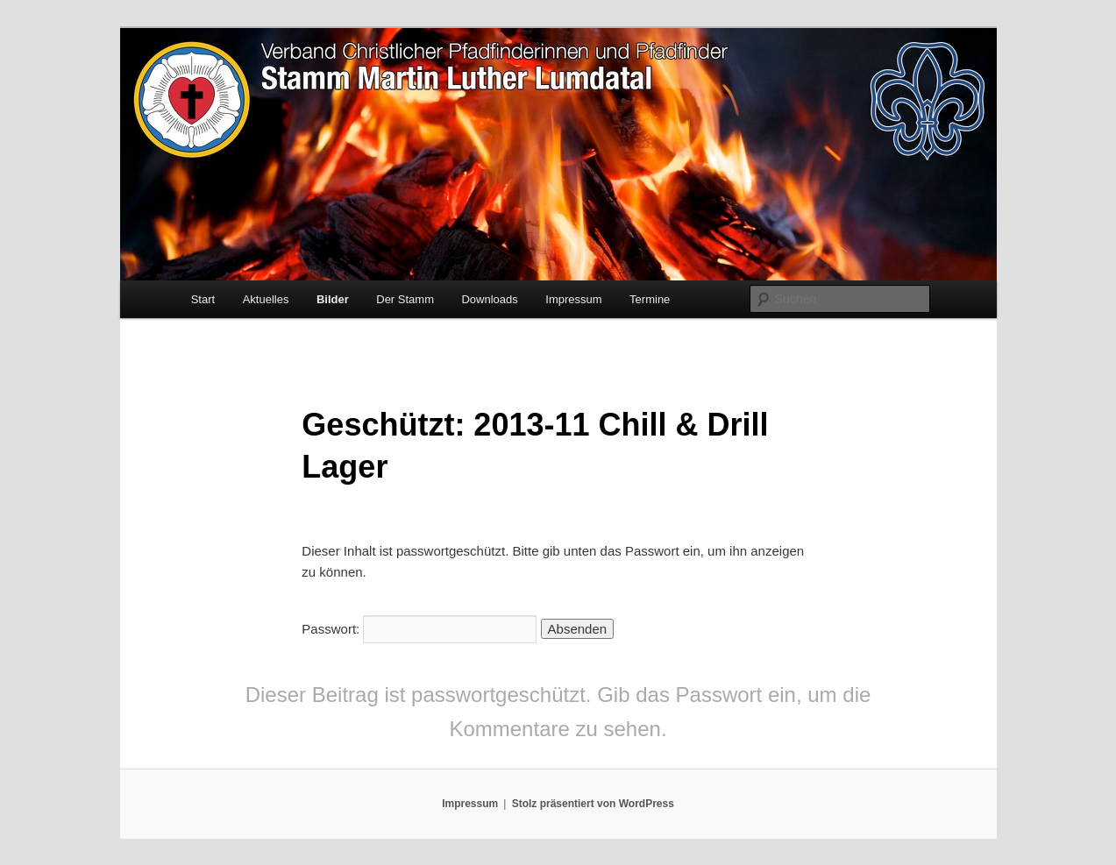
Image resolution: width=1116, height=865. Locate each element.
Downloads (489, 299)
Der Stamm (405, 299)
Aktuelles (266, 299)
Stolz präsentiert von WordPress (593, 804)
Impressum (573, 299)
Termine (649, 299)
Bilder (332, 299)
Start (203, 299)
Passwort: (419, 628)
